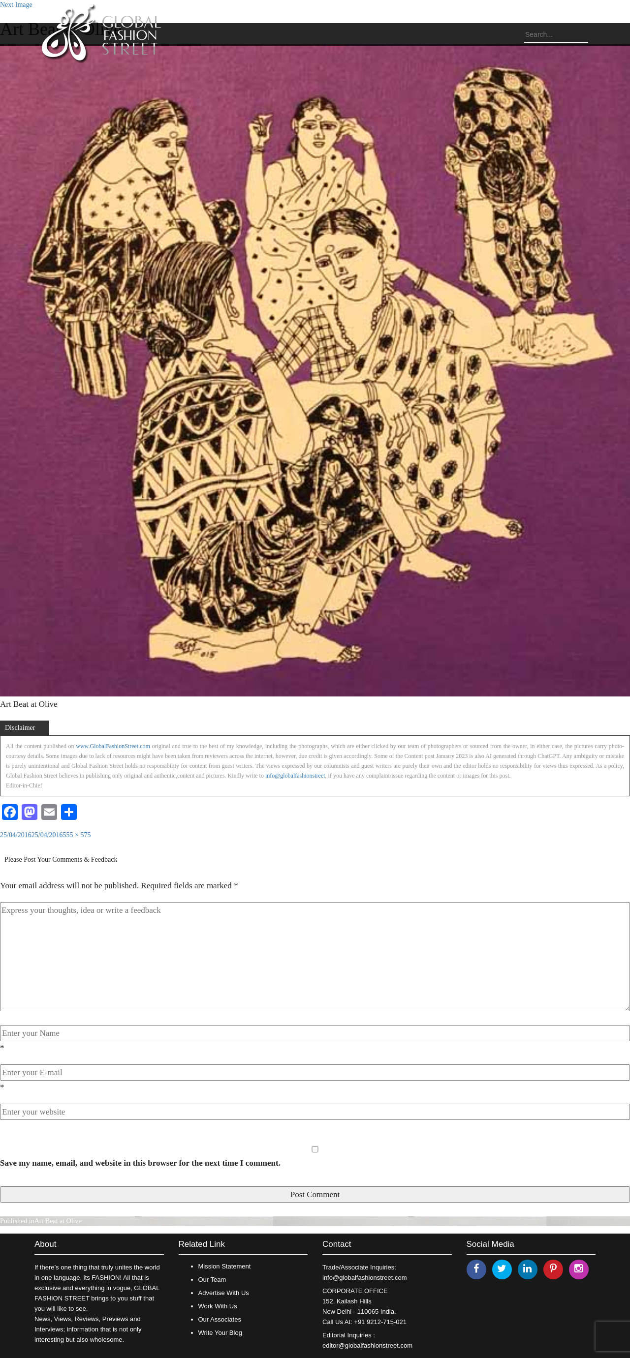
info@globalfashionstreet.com (364, 1277)
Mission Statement (224, 1266)
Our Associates (219, 1319)
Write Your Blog (220, 1332)
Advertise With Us (223, 1293)
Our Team (212, 1279)
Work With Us (217, 1306)
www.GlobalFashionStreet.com (113, 746)
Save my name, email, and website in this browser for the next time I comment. (140, 1163)
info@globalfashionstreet (295, 775)
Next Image (16, 4)
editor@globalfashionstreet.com (367, 1345)
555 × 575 (77, 835)
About (45, 1244)
